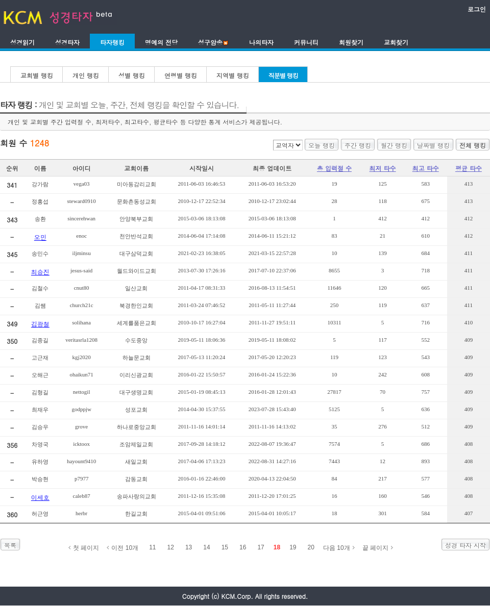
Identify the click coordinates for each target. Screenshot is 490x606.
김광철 (40, 323)
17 (260, 547)
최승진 (40, 271)
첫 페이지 (86, 547)
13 (188, 547)
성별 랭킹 (131, 75)
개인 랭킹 (85, 75)
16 (242, 547)
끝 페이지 (375, 547)
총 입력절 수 (334, 168)
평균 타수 (468, 168)
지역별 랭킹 (232, 75)
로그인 (477, 9)
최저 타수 (383, 168)
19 (292, 547)
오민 (40, 237)
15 (225, 547)
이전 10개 (124, 547)
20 (311, 547)
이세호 (40, 497)
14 (206, 547)
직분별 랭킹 (283, 75)
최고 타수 (425, 168)
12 (170, 547)
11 (152, 547)
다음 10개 (336, 547)
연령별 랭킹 (180, 75)
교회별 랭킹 (36, 75)
